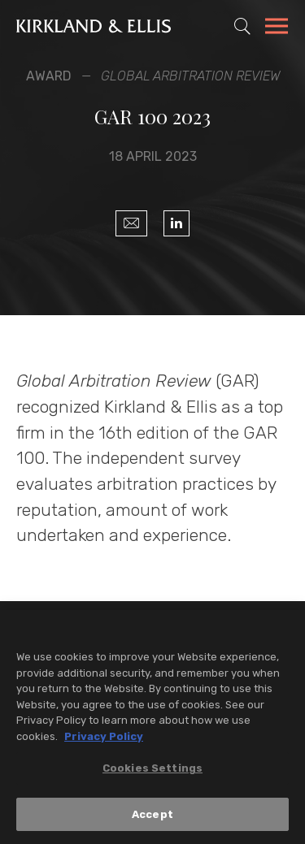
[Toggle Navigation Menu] (276, 28)
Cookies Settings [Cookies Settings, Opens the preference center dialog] (152, 770)
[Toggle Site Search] (242, 26)
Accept (152, 816)
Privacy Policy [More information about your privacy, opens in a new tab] (103, 738)
